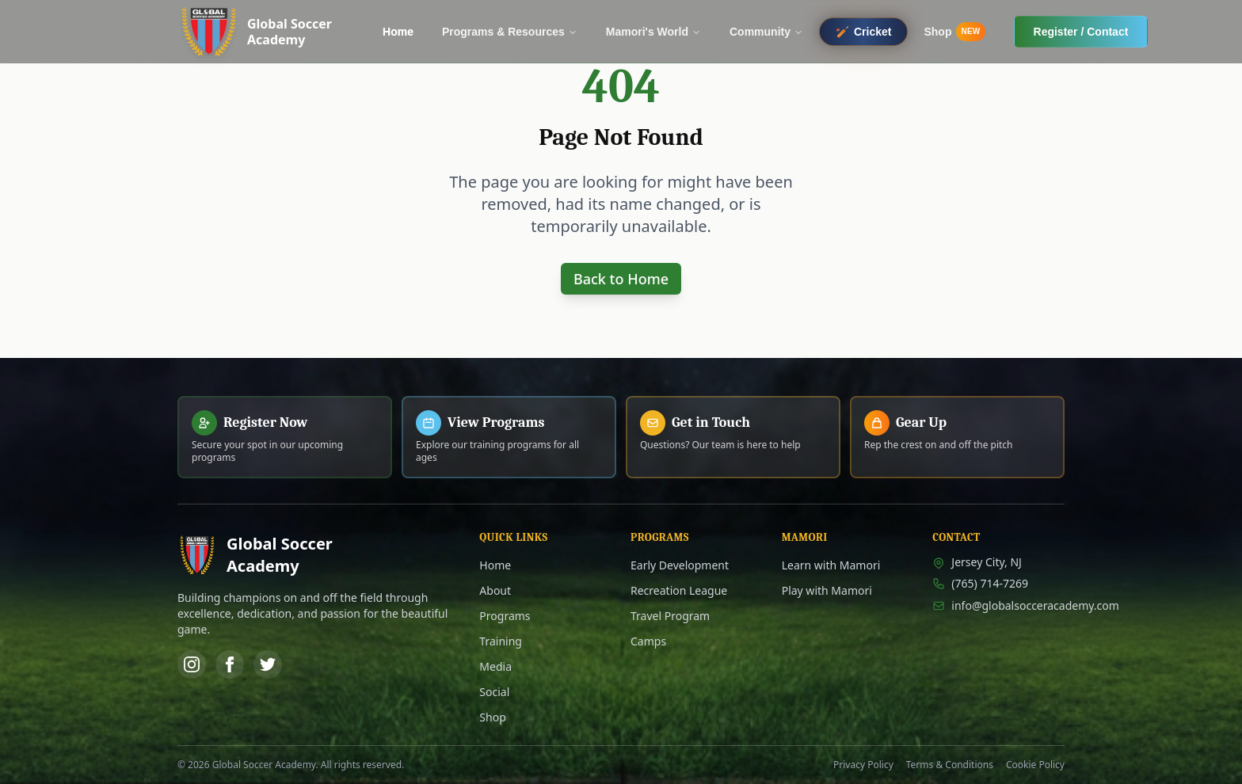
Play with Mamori (827, 590)
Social (494, 691)
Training (500, 641)
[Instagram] (191, 664)
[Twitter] (267, 664)
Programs (504, 615)
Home (495, 565)
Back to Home (621, 278)
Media (495, 666)
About (495, 590)
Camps (648, 641)
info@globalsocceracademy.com (998, 605)
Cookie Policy (1035, 765)
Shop (492, 717)
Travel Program (670, 615)
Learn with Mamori (831, 565)
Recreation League (679, 590)
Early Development (680, 565)
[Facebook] (229, 664)
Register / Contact (1081, 31)
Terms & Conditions (949, 765)
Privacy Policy (863, 765)
